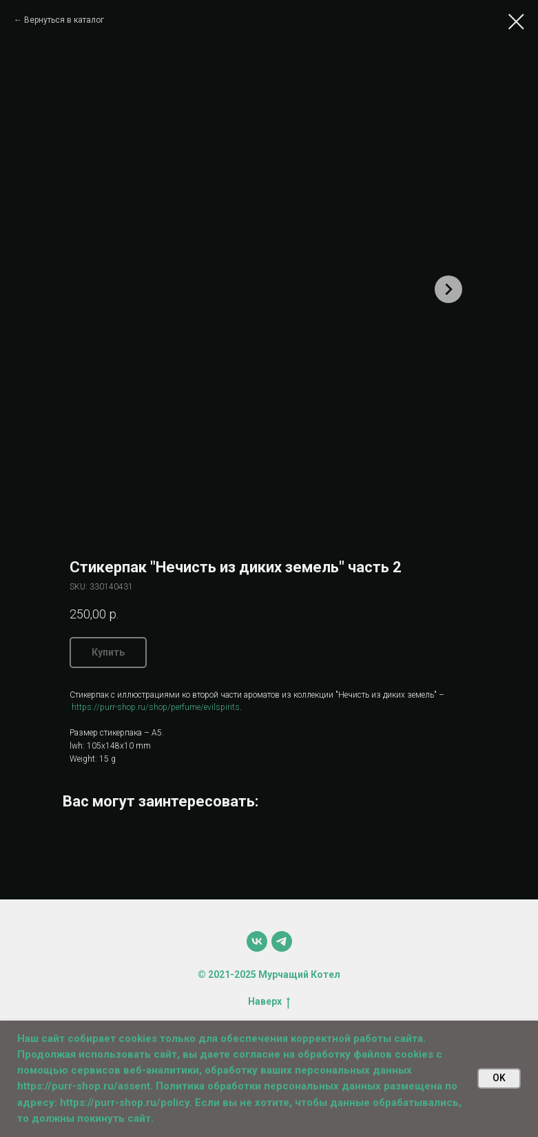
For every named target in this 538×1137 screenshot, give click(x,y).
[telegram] (281, 941)
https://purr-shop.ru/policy (124, 1102)
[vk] (257, 941)
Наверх (269, 1002)
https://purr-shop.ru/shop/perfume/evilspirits (155, 707)
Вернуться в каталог (64, 20)
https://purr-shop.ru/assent (83, 1086)
